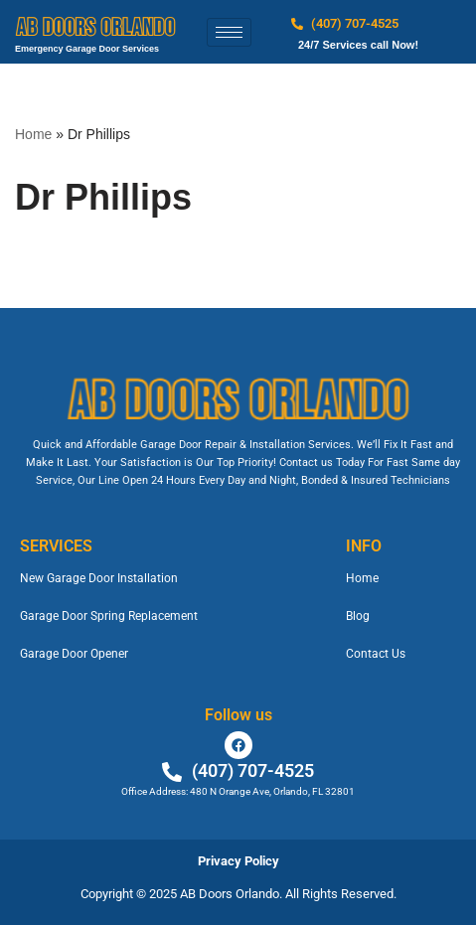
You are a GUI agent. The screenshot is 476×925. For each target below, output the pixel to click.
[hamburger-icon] (229, 32)
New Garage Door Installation (99, 578)
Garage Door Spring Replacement (109, 616)
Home (33, 134)
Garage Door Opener (74, 654)
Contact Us (375, 654)
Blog (358, 616)
